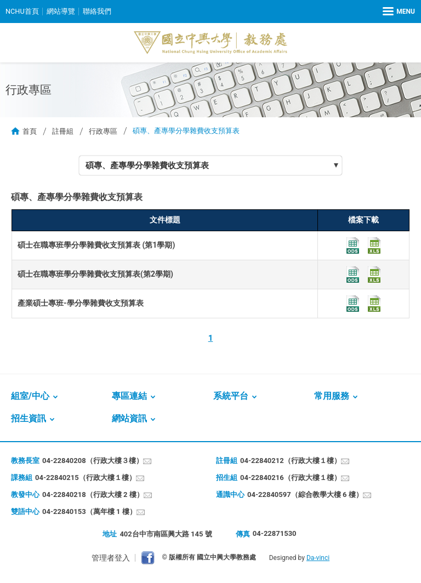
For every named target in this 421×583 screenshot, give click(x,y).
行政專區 (103, 131)
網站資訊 (129, 418)
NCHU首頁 (22, 11)
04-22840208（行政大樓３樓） (92, 460)
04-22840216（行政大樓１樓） (290, 477)
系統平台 (230, 396)
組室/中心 (30, 396)
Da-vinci (317, 558)
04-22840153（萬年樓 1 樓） (89, 511)
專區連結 (129, 396)
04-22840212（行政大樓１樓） (290, 460)
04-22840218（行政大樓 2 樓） (93, 494)
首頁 (29, 131)
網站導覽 (61, 11)
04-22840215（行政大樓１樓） (85, 477)
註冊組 (62, 131)
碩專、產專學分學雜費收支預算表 (147, 165)
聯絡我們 (97, 11)
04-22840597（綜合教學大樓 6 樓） (305, 494)
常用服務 (331, 396)
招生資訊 (28, 418)
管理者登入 (111, 557)
